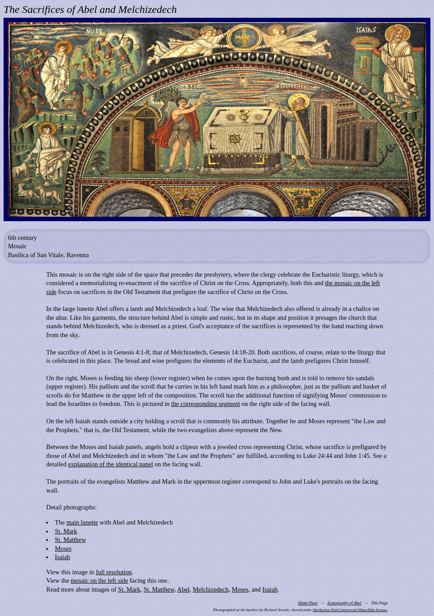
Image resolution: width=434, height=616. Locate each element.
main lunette (82, 522)
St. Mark (66, 531)
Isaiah (62, 556)
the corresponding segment (205, 403)
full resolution (114, 572)
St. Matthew (70, 539)
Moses (63, 548)
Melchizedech (211, 589)
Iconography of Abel (344, 603)
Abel (183, 589)
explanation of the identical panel (110, 464)
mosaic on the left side (99, 580)
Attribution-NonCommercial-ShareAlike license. (350, 610)
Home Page (308, 603)
